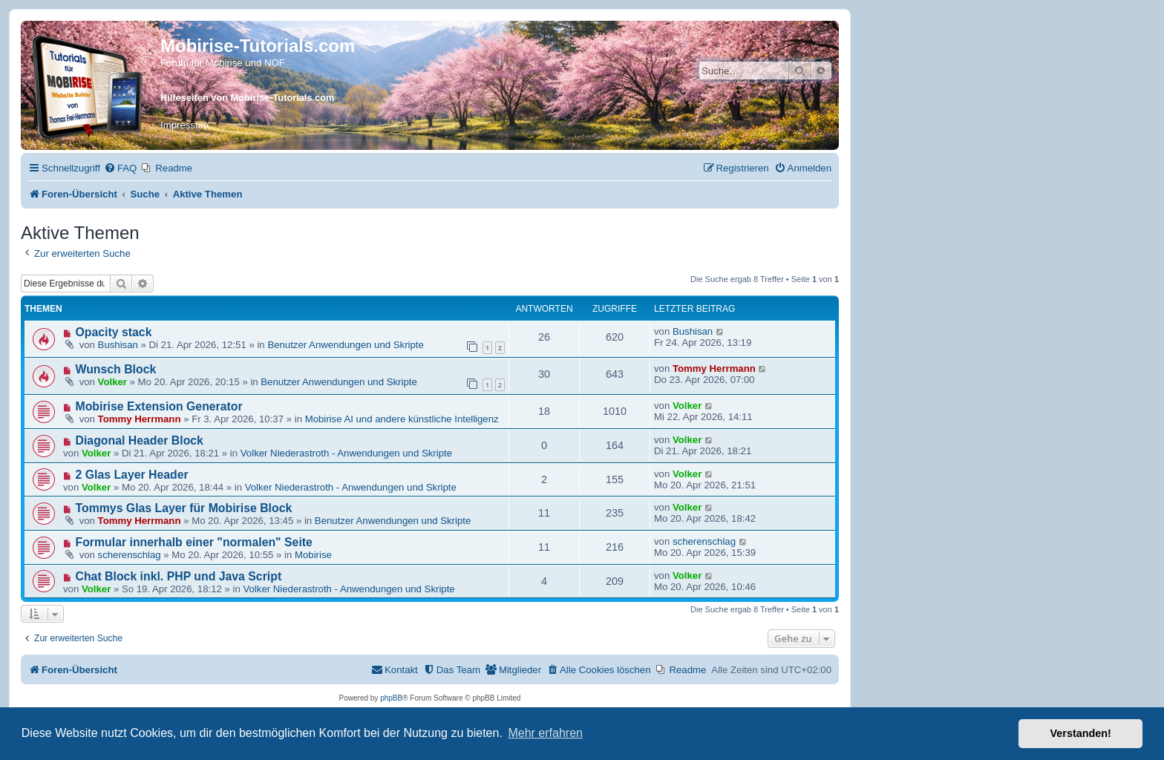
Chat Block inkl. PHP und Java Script (179, 576)
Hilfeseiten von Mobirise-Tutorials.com (247, 97)
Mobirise (313, 554)
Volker (112, 381)
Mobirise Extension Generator (159, 406)
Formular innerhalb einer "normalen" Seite (194, 542)
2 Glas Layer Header (132, 474)
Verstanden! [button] (1080, 733)
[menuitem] (120, 168)
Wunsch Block (116, 369)
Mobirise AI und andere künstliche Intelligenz (402, 419)
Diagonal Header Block (139, 440)
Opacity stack (114, 332)
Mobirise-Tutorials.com (257, 46)
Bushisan (118, 344)
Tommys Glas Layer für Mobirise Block (184, 508)
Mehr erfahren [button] (545, 733)
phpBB (391, 698)
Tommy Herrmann (714, 368)
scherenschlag (129, 554)
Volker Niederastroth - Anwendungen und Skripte (346, 453)
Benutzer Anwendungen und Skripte (345, 344)
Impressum (184, 125)
